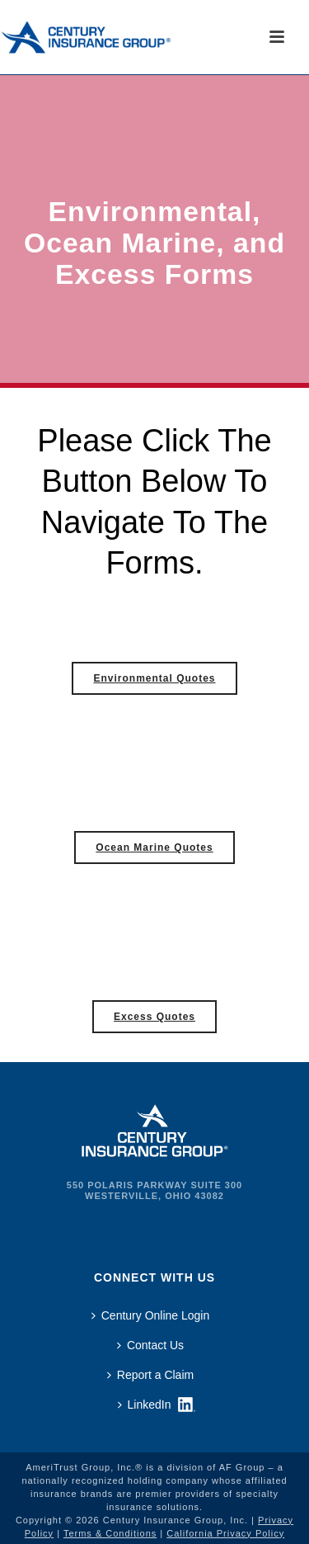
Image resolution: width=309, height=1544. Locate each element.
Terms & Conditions (110, 1533)
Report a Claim (150, 1374)
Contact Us (150, 1345)
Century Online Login (150, 1315)
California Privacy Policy (225, 1533)
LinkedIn (144, 1404)
